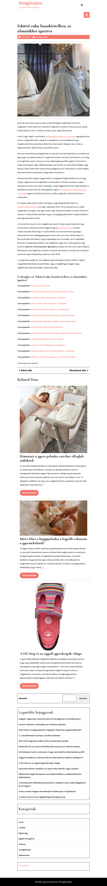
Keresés (23, 698)
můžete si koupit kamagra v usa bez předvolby (53, 356)
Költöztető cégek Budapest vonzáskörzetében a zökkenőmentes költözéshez (50, 775)
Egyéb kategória (26, 838)
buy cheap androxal (40, 285)
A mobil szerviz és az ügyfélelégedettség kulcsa (42, 797)
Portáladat (24, 865)
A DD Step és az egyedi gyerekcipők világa (51, 654)
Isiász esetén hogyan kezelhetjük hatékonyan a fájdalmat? (47, 791)
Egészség (23, 833)
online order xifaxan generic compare (49, 303)
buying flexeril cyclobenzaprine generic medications (56, 333)
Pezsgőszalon (30, 3)
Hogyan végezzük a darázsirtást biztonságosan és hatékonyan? (50, 718)
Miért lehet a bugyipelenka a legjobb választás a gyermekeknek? (50, 729)
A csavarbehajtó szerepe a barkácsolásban (40, 735)
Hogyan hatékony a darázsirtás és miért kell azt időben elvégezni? (51, 757)
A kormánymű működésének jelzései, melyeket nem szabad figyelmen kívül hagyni (52, 784)
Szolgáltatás (25, 849)
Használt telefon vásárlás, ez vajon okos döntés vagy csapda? (49, 768)
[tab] (87, 15)
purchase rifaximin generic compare (48, 297)
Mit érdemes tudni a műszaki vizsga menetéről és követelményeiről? (52, 752)
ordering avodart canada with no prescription (53, 315)
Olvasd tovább (30, 493)
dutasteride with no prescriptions (47, 327)
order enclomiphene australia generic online (52, 291)
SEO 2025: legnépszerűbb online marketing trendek (43, 740)
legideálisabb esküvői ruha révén (60, 136)
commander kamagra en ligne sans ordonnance (53, 321)
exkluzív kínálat (66, 227)
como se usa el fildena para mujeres (48, 345)
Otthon (22, 844)
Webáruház (24, 855)
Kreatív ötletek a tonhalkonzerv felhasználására (42, 724)
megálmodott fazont (27, 206)
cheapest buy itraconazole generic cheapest (53, 350)
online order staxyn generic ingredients (50, 309)
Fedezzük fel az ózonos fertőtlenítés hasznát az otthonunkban (49, 746)
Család (22, 827)
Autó (21, 822)
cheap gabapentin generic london (47, 339)
